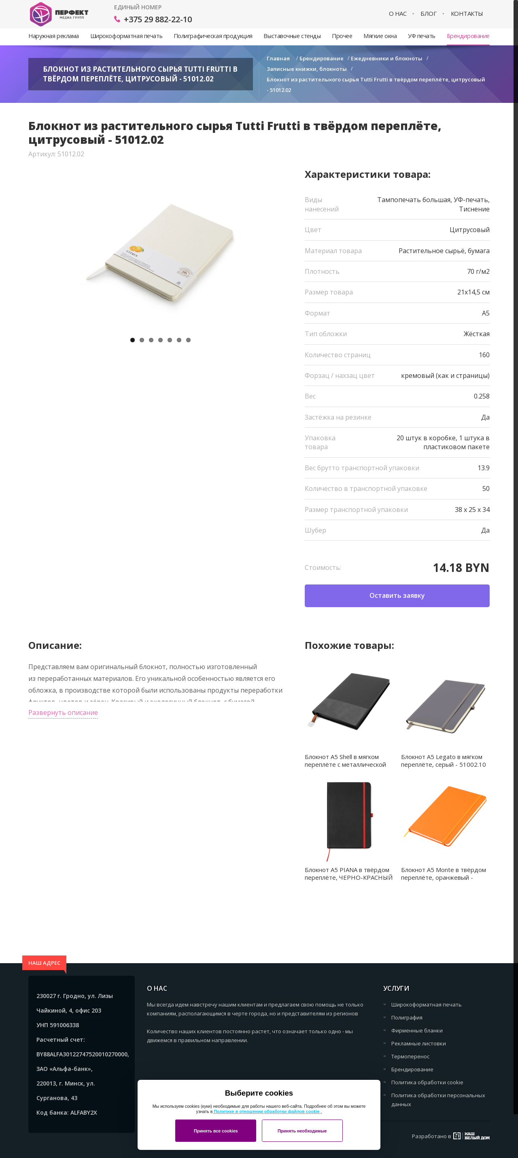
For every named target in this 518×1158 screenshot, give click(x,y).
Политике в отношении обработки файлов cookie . (267, 1111)
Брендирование (468, 36)
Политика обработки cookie (427, 1082)
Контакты (467, 13)
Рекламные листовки (418, 1043)
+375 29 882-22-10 (158, 19)
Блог (428, 13)
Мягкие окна (380, 36)
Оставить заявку (397, 595)
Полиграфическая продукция (213, 36)
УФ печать (421, 36)
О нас (398, 13)
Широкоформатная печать (126, 36)
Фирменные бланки (417, 1030)
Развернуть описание (63, 712)
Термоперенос (410, 1056)
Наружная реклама (53, 36)
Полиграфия (406, 1017)
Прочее (342, 36)
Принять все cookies (216, 1130)
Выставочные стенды (292, 36)
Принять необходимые (302, 1130)
